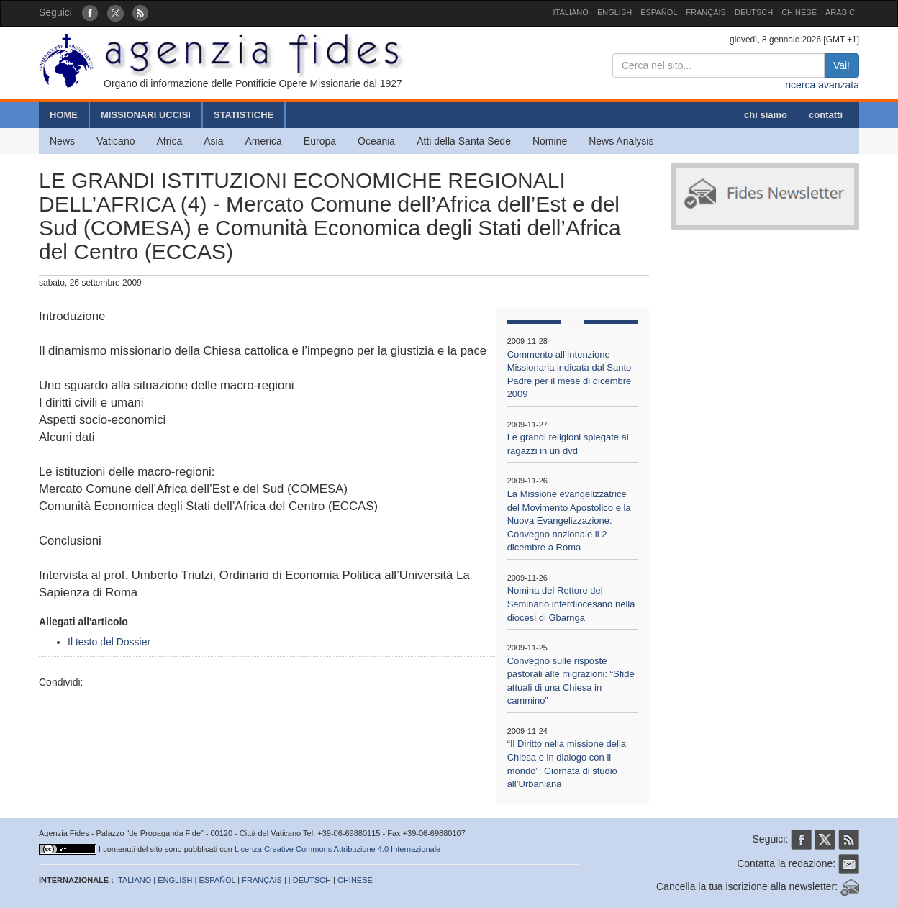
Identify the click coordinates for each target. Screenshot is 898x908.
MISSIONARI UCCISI (146, 114)
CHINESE (799, 12)
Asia (213, 141)
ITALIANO (571, 12)
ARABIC (840, 12)
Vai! (841, 65)
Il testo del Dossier (109, 642)
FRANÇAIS (706, 12)
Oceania (376, 141)
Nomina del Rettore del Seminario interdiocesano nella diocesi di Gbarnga (571, 603)
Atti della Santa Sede (464, 141)
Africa (169, 141)
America (263, 141)
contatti (826, 114)
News (62, 141)
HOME (64, 114)
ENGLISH (614, 12)
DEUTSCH (754, 12)
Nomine (549, 141)
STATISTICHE (243, 114)
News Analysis (621, 141)
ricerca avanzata (822, 85)
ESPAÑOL (658, 12)
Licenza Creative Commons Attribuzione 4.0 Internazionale (337, 849)
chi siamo (765, 114)
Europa (320, 141)
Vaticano (115, 141)
